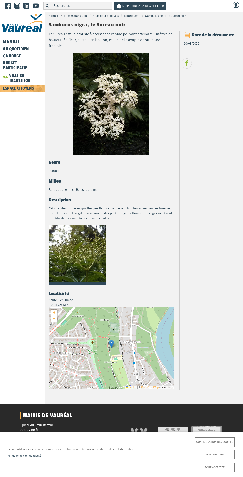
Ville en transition (75, 16)
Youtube (36, 6)
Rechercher (47, 5)
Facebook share (187, 63)
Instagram (17, 6)
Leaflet (131, 387)
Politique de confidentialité (24, 455)
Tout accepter (215, 467)
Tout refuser (215, 453)
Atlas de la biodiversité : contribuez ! (116, 16)
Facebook (8, 6)
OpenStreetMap (150, 387)
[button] (77, 254)
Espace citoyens (18, 88)
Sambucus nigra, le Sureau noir (165, 16)
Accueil (53, 16)
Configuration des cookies (214, 440)
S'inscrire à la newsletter (140, 6)
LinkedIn (26, 6)
